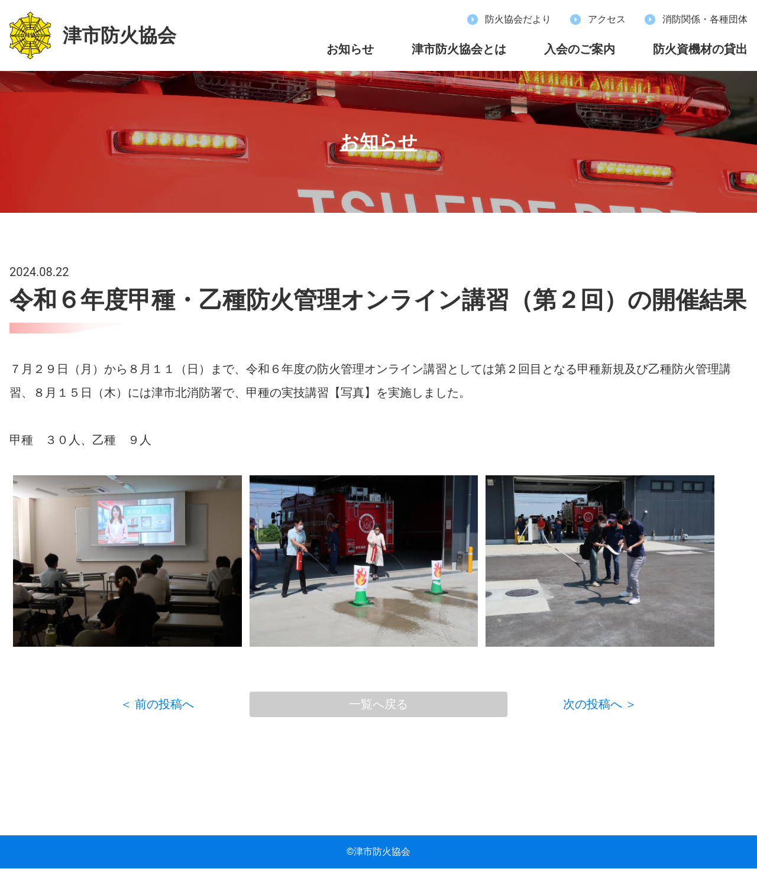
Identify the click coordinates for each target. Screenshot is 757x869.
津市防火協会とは (459, 49)
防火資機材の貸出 (700, 49)
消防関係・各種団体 (705, 19)
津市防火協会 (119, 35)
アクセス (607, 19)
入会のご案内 (579, 49)
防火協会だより (518, 19)
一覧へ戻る (378, 705)
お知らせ (350, 49)
